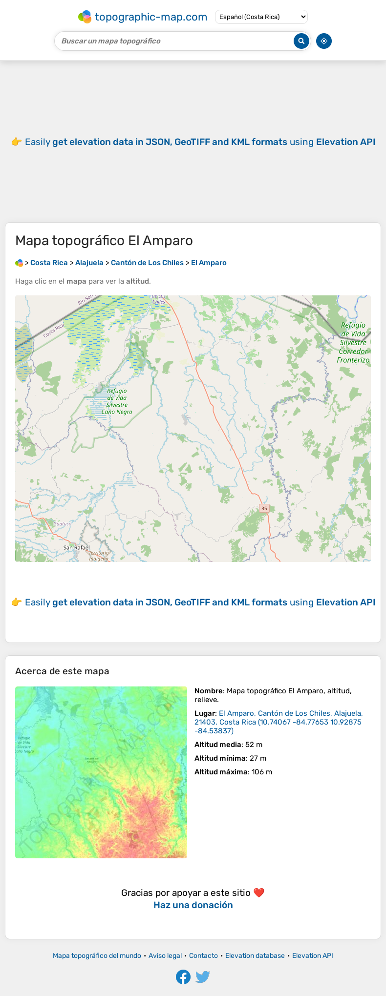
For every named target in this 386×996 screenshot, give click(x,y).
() (278, 722)
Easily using (200, 141)
